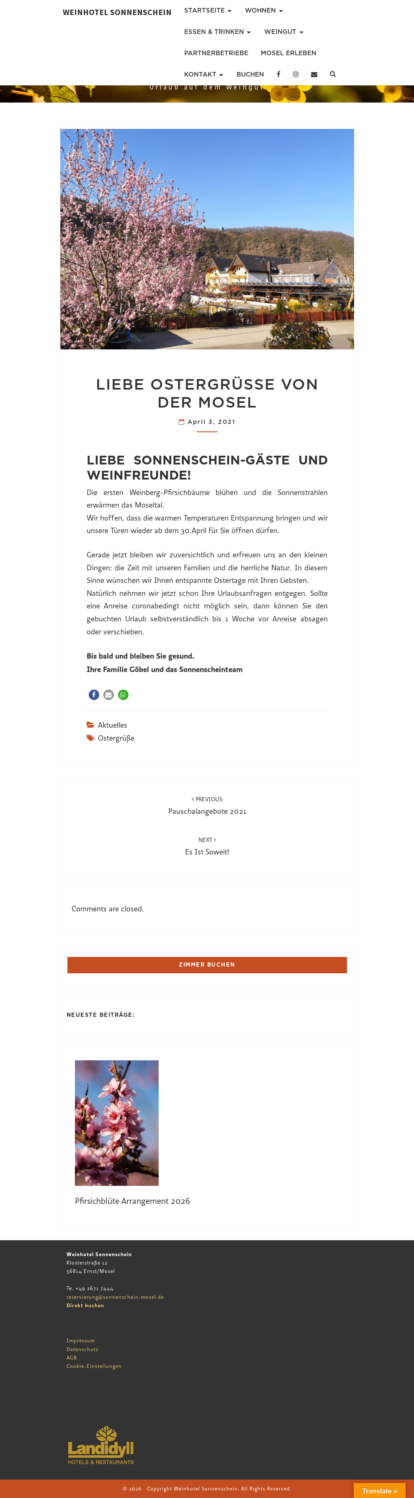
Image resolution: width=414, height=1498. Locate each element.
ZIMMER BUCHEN (207, 965)
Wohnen (260, 10)
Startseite (204, 10)
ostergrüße (116, 738)
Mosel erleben (288, 53)
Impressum (81, 1341)
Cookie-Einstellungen (94, 1366)
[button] (94, 695)
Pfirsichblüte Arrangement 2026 (132, 1201)
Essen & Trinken (214, 32)
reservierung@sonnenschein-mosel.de (115, 1297)
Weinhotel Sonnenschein (117, 12)
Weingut (280, 32)
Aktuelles (112, 725)
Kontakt (200, 74)
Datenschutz (83, 1349)
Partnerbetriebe (216, 53)
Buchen (250, 74)
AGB (72, 1358)
